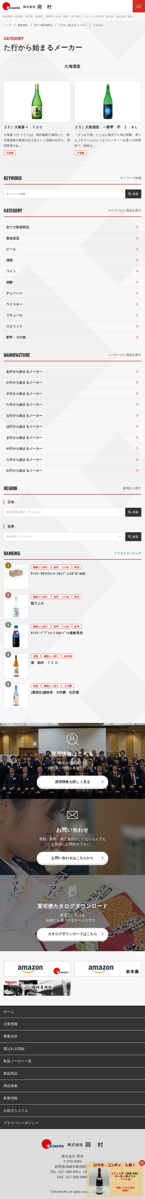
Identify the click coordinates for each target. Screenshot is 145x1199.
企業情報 (10, 1024)
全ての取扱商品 (43, 25)
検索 (135, 194)
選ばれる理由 (14, 1049)
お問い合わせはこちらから (72, 858)
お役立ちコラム (15, 1110)
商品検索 (10, 1086)
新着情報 (10, 1098)
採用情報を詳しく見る (72, 782)
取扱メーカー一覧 (17, 1061)
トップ (8, 25)
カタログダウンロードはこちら (72, 934)
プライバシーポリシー (21, 1123)
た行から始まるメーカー (72, 25)
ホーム (8, 1012)
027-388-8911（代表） (77, 1172)
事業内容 (10, 1036)
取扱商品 (23, 25)
